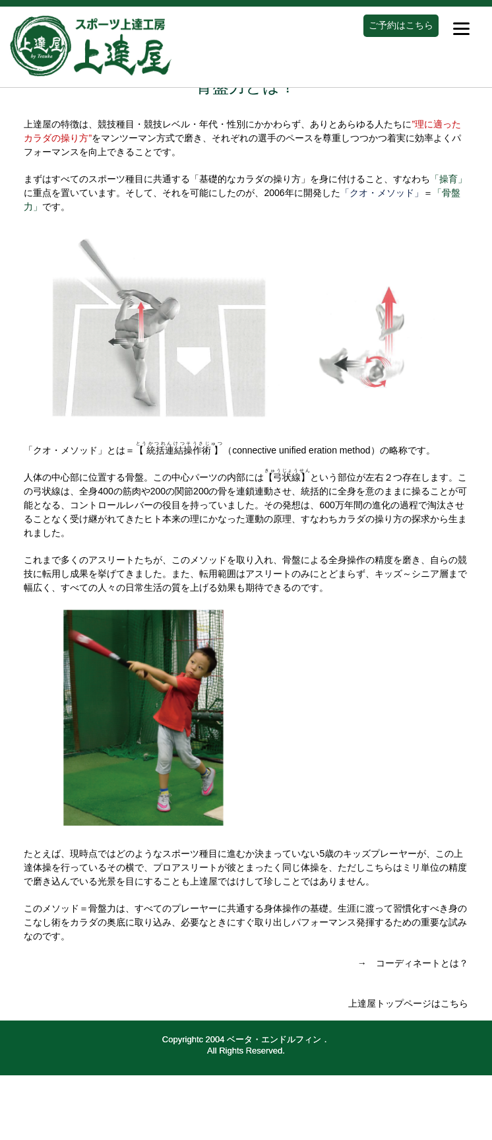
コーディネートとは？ (422, 963)
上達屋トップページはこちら (408, 1003)
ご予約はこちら (401, 25)
